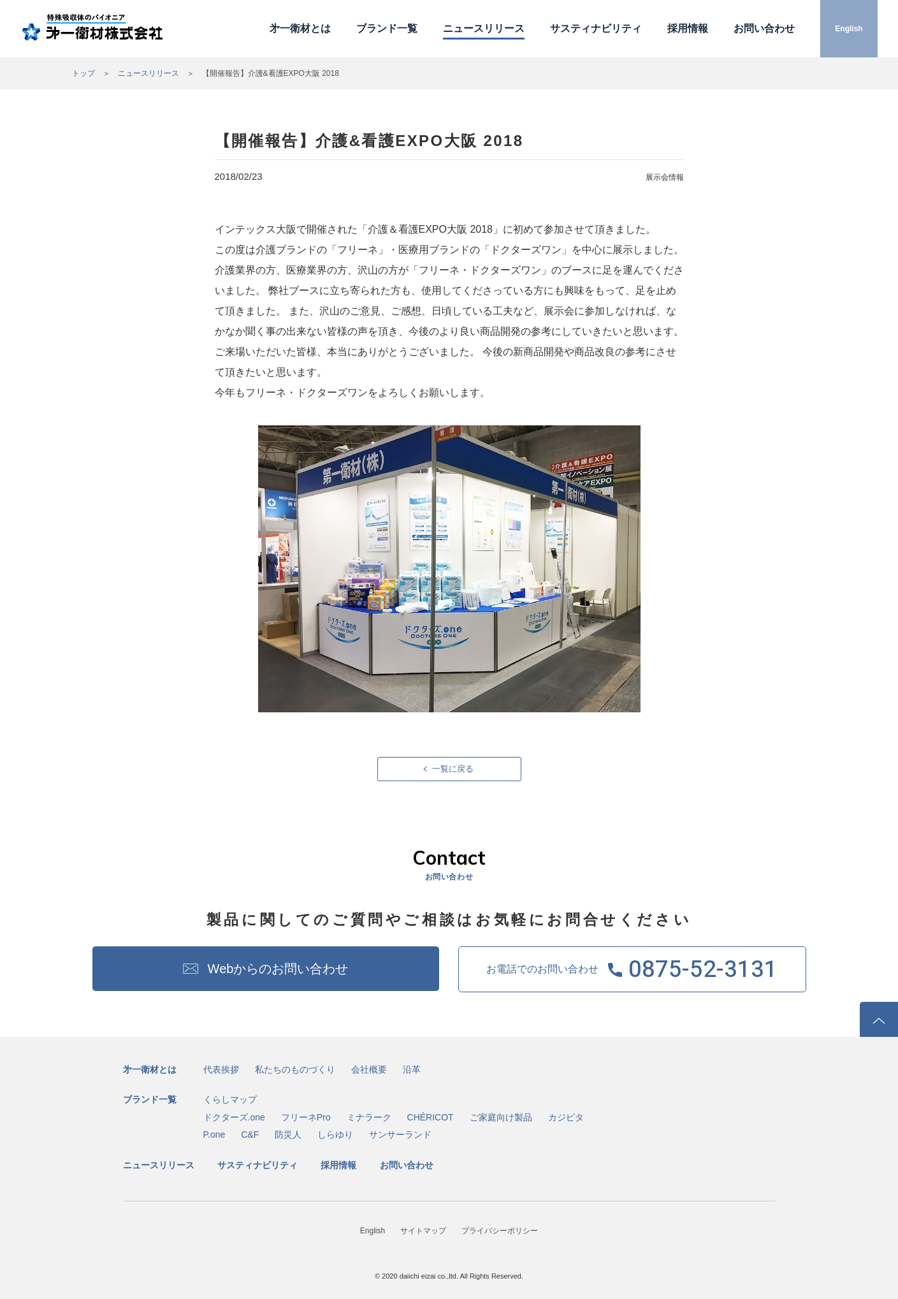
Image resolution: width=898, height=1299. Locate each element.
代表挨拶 (221, 1069)
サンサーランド (400, 1134)
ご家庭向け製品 (501, 1117)
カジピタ (566, 1117)
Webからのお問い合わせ (278, 969)
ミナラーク (369, 1117)
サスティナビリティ (596, 28)
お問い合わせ (764, 28)
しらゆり (335, 1134)
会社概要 (369, 1069)
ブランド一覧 (386, 28)
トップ (83, 73)
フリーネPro (306, 1117)
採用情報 (687, 28)
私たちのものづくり (295, 1069)
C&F (250, 1134)
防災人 (288, 1134)
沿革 (412, 1069)
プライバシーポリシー (499, 1230)
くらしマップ (230, 1099)
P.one (214, 1134)
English (848, 28)
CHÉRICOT (430, 1117)
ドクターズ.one (234, 1117)
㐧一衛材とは (300, 28)
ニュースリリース (484, 28)
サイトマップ (423, 1230)
